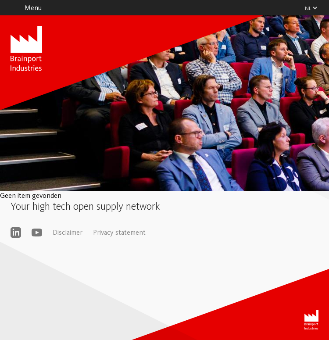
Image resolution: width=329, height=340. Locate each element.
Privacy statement (119, 232)
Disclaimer (67, 232)
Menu (33, 8)
